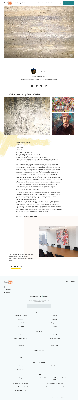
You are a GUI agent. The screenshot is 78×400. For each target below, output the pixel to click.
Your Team (21, 326)
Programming (54, 323)
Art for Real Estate (55, 335)
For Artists (21, 345)
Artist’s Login (54, 345)
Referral (55, 354)
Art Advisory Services (21, 316)
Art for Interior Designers (20, 338)
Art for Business (20, 335)
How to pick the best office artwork (20, 387)
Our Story (54, 319)
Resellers (20, 354)
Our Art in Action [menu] (50, 3)
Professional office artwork (20, 383)
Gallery (21, 366)
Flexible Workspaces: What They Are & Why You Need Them (55, 378)
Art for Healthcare (55, 338)
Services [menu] (34, 3)
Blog (20, 378)
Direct (20, 357)
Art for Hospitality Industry (54, 342)
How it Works (21, 323)
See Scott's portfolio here (26, 216)
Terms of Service (61, 397)
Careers (55, 326)
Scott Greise (43, 71)
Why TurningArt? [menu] (18, 3)
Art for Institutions (21, 342)
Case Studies (54, 366)
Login (60, 3)
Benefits (20, 319)
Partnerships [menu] (41, 3)
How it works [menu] (27, 3)
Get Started (68, 3)
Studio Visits (20, 369)
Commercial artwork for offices (54, 383)
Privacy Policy (52, 397)
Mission (55, 316)
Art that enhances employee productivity (55, 387)
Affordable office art (20, 390)
